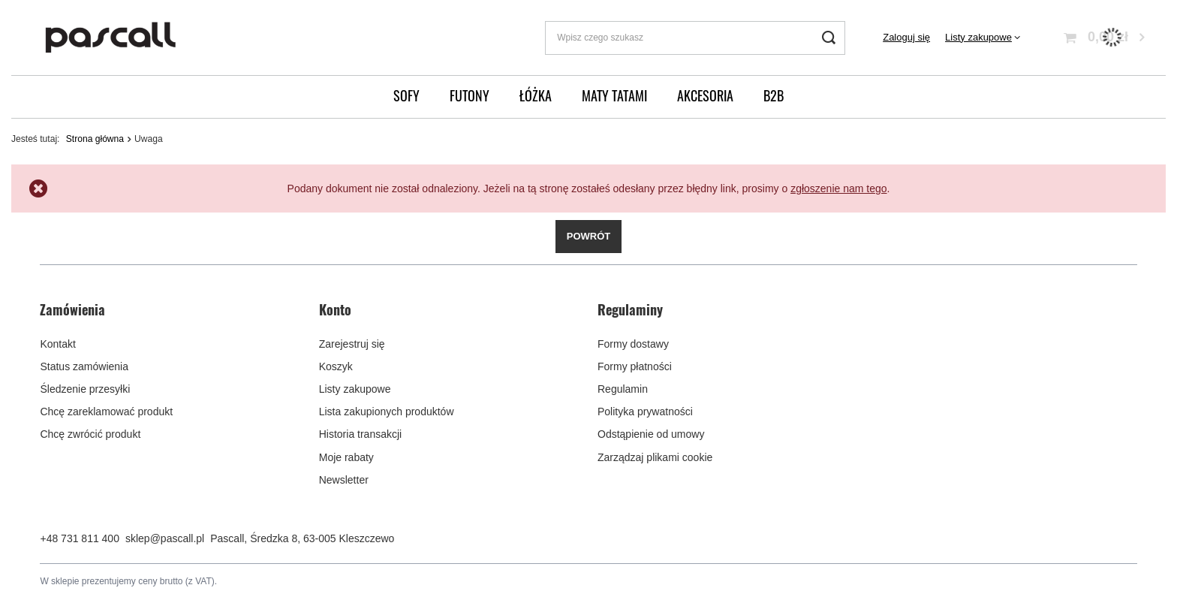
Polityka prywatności (645, 412)
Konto (335, 310)
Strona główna (95, 139)
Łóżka (535, 95)
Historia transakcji (360, 434)
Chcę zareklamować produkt (106, 412)
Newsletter (344, 480)
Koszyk (336, 366)
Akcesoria (705, 95)
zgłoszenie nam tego (838, 188)
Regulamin (623, 389)
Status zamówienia (84, 366)
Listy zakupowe (978, 37)
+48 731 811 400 (79, 538)
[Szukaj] (828, 38)
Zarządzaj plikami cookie (655, 457)
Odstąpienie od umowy (651, 434)
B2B (773, 95)
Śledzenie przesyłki (85, 389)
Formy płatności (635, 366)
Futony (469, 95)
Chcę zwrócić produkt (90, 434)
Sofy (406, 95)
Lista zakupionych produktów (386, 412)
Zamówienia (72, 310)
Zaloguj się (906, 37)
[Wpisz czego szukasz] (695, 38)
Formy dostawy (633, 344)
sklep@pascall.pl (164, 538)
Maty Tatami (614, 95)
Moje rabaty (346, 457)
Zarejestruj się (352, 344)
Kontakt (57, 344)
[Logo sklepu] (111, 38)
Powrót (589, 236)
